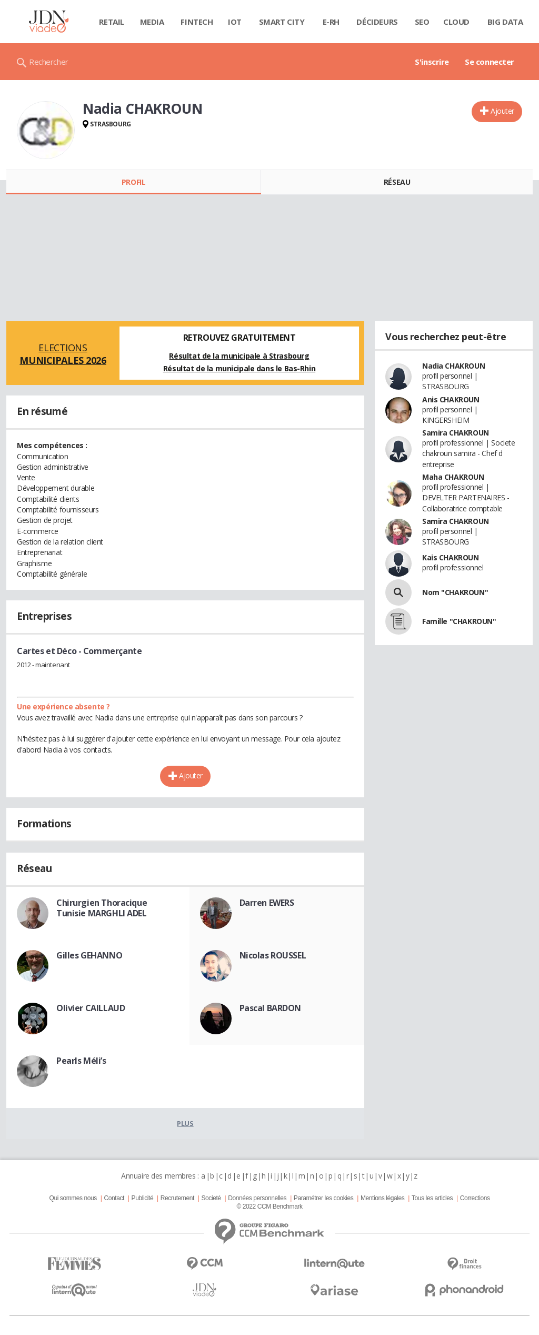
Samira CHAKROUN (455, 433)
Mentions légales (382, 1198)
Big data (505, 21)
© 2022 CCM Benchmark (269, 1206)
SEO (422, 21)
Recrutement (177, 1198)
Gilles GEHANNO (89, 955)
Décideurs (376, 21)
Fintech (197, 21)
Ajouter (502, 111)
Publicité (143, 1198)
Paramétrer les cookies (323, 1198)
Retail (111, 21)
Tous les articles (432, 1198)
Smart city (282, 21)
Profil (133, 182)
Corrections (475, 1198)
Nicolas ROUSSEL (272, 955)
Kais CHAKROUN (450, 557)
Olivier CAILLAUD (90, 1008)
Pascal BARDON (270, 1008)
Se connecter (489, 61)
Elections (63, 354)
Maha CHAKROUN (453, 477)
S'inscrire (432, 61)
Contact (114, 1198)
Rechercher (48, 61)
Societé (211, 1198)
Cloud (456, 21)
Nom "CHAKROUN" (455, 592)
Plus (185, 1123)
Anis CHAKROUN (451, 399)
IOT (235, 21)
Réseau (397, 182)
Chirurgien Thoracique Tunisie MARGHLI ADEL (101, 908)
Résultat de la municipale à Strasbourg (239, 356)
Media (152, 21)
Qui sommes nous (72, 1198)
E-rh (331, 21)
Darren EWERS (266, 902)
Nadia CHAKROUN (453, 366)
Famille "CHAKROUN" (459, 621)
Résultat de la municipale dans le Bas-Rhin (239, 368)
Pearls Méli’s (81, 1060)
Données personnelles (257, 1198)
